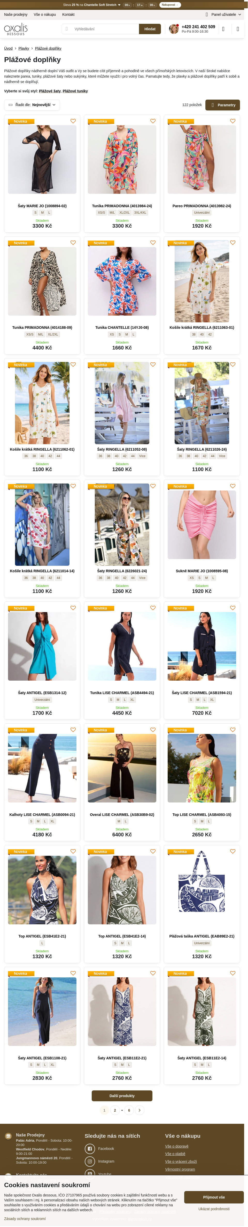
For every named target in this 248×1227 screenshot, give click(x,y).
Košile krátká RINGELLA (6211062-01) (42, 449)
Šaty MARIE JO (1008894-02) (42, 206)
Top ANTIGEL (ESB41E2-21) (42, 936)
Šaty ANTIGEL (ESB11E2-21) (122, 1058)
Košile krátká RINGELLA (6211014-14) (42, 571)
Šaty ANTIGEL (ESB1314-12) (42, 693)
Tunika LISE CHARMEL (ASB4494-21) (122, 693)
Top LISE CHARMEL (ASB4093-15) (202, 815)
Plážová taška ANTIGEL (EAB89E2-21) (201, 936)
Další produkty (122, 1096)
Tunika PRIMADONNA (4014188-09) (42, 327)
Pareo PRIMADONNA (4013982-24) (202, 206)
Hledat (150, 29)
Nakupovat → (170, 4)
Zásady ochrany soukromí (25, 1219)
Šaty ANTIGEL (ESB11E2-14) (201, 1058)
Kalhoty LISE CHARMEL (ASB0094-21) (42, 815)
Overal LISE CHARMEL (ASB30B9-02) (122, 815)
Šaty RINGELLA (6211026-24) (202, 449)
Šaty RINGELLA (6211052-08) (122, 449)
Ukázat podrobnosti (214, 1209)
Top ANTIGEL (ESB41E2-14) (122, 936)
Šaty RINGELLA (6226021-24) (122, 571)
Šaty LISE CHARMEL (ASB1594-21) (202, 693)
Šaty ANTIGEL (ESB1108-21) (42, 1058)
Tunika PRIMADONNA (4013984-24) (122, 206)
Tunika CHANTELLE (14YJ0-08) (122, 327)
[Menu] (238, 29)
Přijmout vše (214, 1197)
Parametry (223, 105)
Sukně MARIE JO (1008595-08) (202, 571)
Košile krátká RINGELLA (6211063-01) (201, 327)
